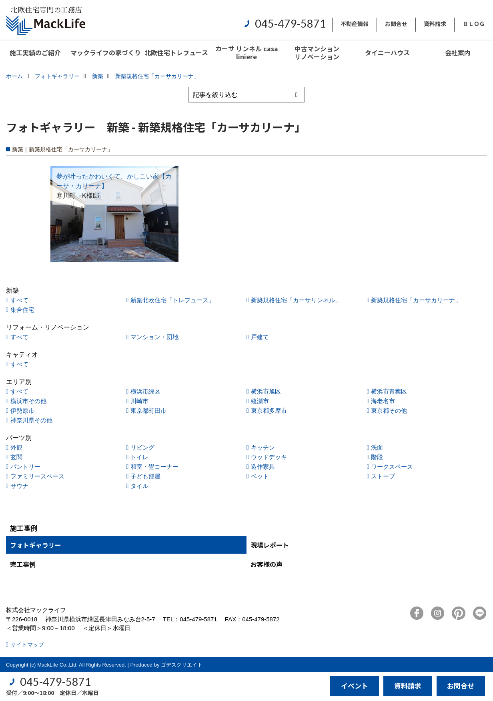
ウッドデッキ (269, 457)
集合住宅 (22, 309)
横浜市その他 (28, 401)
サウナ (19, 485)
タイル (139, 485)
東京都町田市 (148, 410)
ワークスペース (392, 466)
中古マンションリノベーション (317, 52)
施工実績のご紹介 (35, 52)
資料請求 (435, 24)
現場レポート (270, 545)
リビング (142, 447)
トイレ (139, 457)
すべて (19, 300)
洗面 (377, 447)
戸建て (260, 336)
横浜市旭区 (266, 391)
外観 (16, 447)
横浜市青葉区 (389, 391)
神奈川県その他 (31, 420)
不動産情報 (355, 24)
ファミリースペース (37, 476)
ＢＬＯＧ (474, 24)
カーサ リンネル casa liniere (246, 52)
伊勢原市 (22, 410)
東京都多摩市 (269, 410)
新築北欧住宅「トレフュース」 (172, 300)
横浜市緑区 (145, 391)
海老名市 (383, 401)
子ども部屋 (145, 476)
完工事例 (23, 564)
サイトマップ (27, 644)
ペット (260, 476)
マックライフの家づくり (105, 52)
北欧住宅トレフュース (176, 52)
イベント (354, 686)
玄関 (16, 457)
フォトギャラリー (35, 545)
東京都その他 (389, 410)
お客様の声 (267, 564)
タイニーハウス (387, 52)
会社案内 (458, 52)
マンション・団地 (154, 336)
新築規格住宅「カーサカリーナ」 (416, 300)
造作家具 (263, 466)
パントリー (25, 466)
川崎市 (139, 401)
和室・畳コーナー (154, 466)
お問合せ (396, 24)
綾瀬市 (260, 401)
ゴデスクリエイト (181, 665)
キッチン (263, 447)
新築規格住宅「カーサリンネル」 (296, 300)
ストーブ (383, 476)
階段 (377, 457)
